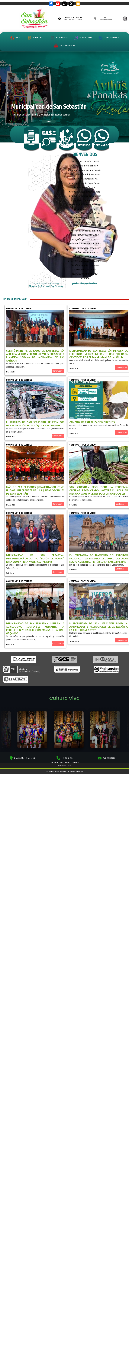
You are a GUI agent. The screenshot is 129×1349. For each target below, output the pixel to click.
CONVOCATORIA (109, 38)
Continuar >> (58, 371)
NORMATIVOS (83, 38)
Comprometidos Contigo (19, 308)
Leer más (49, 121)
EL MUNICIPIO (59, 38)
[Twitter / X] (71, 3)
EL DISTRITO (36, 38)
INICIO (15, 38)
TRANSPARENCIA (64, 45)
